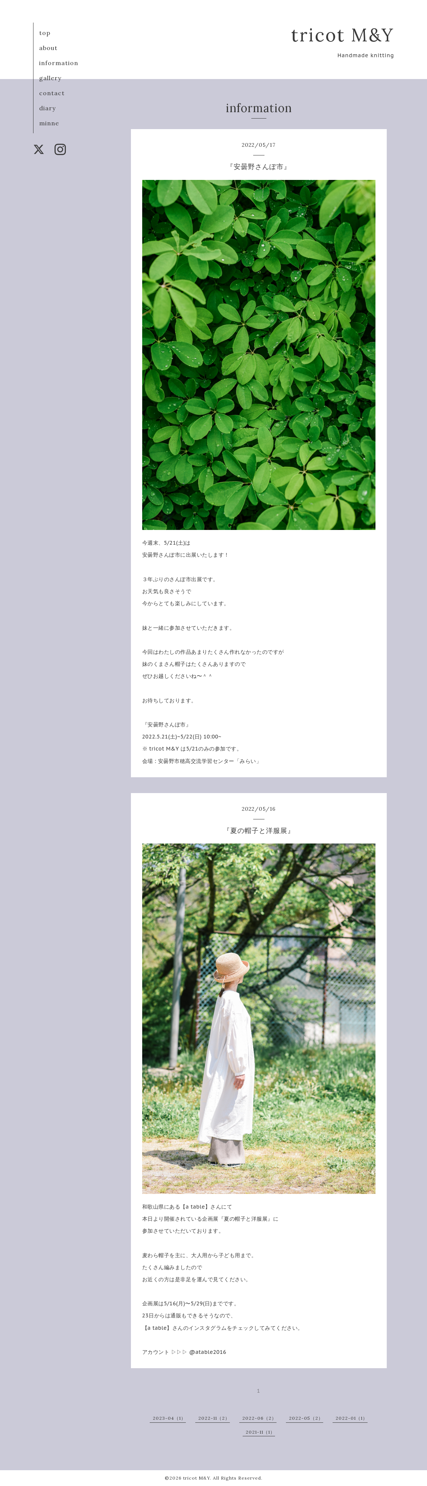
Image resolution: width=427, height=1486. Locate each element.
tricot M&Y (342, 34)
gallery (50, 78)
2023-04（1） (169, 1418)
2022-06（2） (259, 1418)
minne (49, 123)
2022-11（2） (214, 1418)
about (48, 48)
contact (52, 93)
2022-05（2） (306, 1418)
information (58, 63)
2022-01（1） (352, 1418)
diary (47, 108)
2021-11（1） (260, 1432)
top (44, 33)
